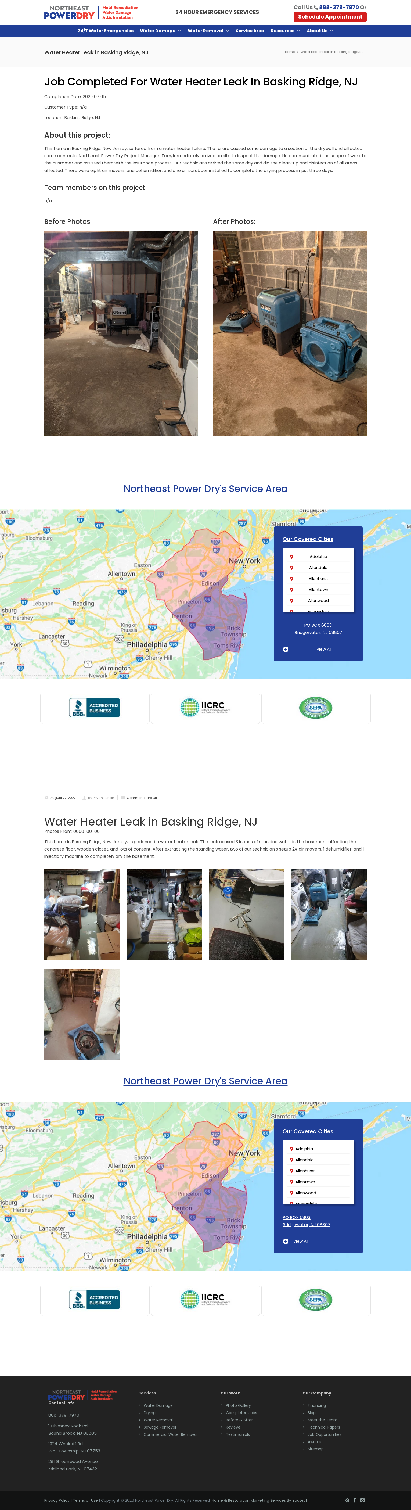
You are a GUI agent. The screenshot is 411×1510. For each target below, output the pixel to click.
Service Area (250, 31)
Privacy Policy (57, 1500)
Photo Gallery (238, 1405)
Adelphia (318, 556)
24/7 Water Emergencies (106, 31)
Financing (317, 1405)
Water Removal (208, 31)
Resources (285, 31)
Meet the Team (322, 1420)
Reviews (233, 1427)
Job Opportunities (324, 1434)
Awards (314, 1441)
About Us (320, 31)
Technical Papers (324, 1427)
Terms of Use (85, 1500)
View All (323, 649)
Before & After (239, 1420)
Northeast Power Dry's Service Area (206, 488)
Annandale (318, 611)
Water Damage (160, 31)
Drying (150, 1412)
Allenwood (318, 600)
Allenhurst (318, 578)
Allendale (318, 567)
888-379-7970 (339, 7)
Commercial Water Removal (170, 1434)
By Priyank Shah (101, 797)
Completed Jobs (241, 1412)
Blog (312, 1412)
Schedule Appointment (330, 16)
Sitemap (316, 1449)
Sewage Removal (160, 1427)
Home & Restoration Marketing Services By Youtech (260, 1500)
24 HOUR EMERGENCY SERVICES (217, 12)
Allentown (318, 589)
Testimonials (238, 1434)
